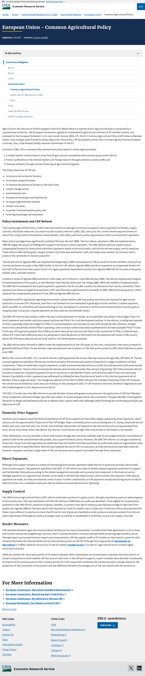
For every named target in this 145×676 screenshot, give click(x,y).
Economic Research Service (28, 6)
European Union (16, 83)
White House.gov (59, 655)
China (11, 78)
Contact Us (8, 634)
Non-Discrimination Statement (67, 629)
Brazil (11, 73)
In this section (13, 53)
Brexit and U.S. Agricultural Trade (26, 94)
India (10, 105)
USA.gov (55, 650)
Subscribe (105, 625)
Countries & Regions (17, 62)
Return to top (9, 609)
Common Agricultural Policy (25, 89)
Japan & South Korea (18, 111)
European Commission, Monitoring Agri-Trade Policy (35, 594)
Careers (6, 629)
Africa (11, 67)
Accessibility (8, 624)
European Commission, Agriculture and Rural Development (38, 590)
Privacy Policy (9, 649)
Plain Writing (57, 634)
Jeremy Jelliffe (40, 37)
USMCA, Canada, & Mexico (20, 116)
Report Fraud (58, 640)
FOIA (53, 624)
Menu (141, 6)
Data (12, 100)
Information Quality (12, 644)
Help (4, 639)
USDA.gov (56, 645)
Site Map (6, 654)
